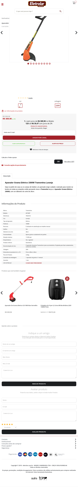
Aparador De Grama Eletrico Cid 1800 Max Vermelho (21, 305)
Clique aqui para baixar (34, 263)
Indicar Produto (39, 384)
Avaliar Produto (39, 432)
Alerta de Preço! (57, 143)
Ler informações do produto (13, 111)
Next (75, 32)
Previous (2, 32)
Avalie (30, 98)
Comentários (39, 373)
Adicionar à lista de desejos (40, 149)
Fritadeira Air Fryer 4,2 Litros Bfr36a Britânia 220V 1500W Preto (56, 306)
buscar (60, 11)
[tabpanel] (39, 32)
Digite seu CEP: (39, 157)
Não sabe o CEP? (69, 161)
